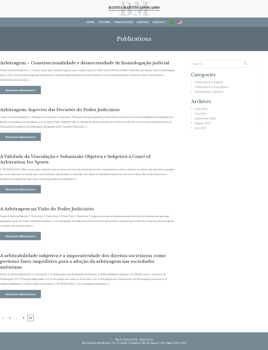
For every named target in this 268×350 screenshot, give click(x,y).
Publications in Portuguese (211, 86)
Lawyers (143, 22)
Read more (27, 90)
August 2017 (203, 123)
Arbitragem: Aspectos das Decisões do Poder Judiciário (60, 109)
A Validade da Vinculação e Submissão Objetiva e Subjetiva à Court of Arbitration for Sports (75, 159)
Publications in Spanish (209, 91)
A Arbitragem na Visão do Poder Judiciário (47, 208)
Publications (123, 22)
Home (90, 22)
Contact (159, 22)
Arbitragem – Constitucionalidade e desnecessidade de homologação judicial (84, 62)
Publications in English (209, 82)
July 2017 (201, 128)
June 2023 (201, 108)
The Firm (104, 22)
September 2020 (205, 118)
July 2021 (201, 113)
